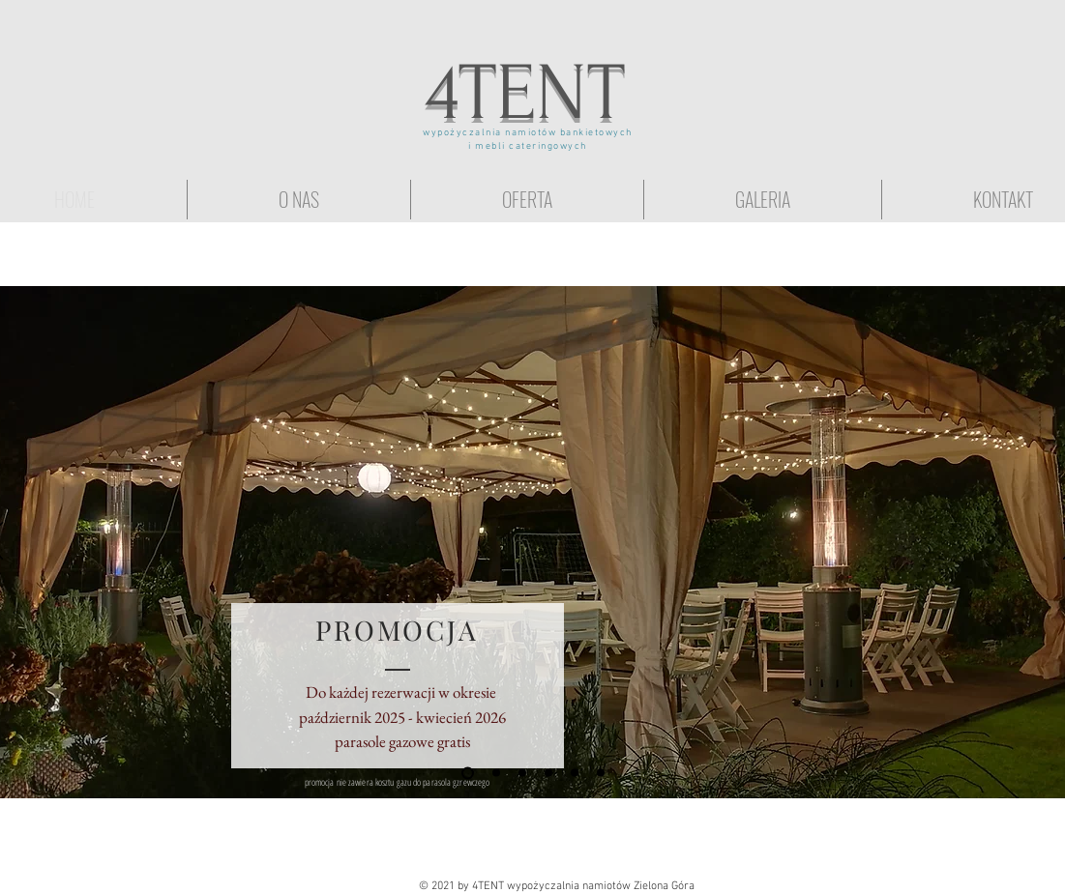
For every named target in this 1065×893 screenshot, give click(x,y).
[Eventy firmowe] (574, 773)
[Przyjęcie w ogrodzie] (496, 773)
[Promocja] (467, 772)
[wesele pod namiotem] (548, 773)
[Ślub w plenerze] (522, 773)
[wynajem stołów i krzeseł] (601, 773)
